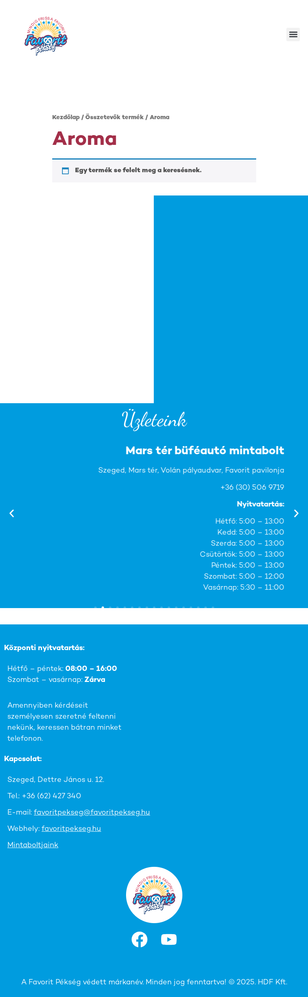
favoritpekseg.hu (71, 829)
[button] (293, 34)
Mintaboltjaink (32, 845)
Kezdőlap (66, 118)
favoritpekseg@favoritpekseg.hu (92, 813)
